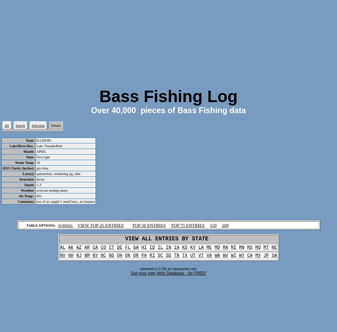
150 (213, 225)
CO (103, 249)
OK (128, 258)
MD (217, 249)
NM (87, 258)
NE (274, 249)
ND (111, 258)
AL (63, 249)
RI (152, 258)
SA (274, 258)
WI (234, 258)
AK (71, 249)
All (7, 125)
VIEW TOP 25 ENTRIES (100, 225)
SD (168, 258)
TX (185, 258)
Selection (38, 125)
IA (177, 249)
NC (103, 258)
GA (136, 249)
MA (225, 249)
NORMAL (65, 225)
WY (242, 258)
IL (160, 249)
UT (193, 258)
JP (266, 258)
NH (71, 258)
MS (250, 249)
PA (144, 258)
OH (120, 258)
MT (266, 249)
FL (128, 249)
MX (258, 258)
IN (168, 249)
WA (217, 258)
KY (193, 249)
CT (111, 249)
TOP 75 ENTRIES (188, 225)
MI (234, 249)
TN (177, 258)
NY (95, 258)
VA (209, 258)
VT (201, 258)
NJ (79, 258)
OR (136, 258)
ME (209, 249)
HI (144, 249)
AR (87, 249)
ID (152, 249)
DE (120, 249)
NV (63, 258)
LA (201, 249)
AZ (79, 249)
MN (242, 249)
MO (258, 249)
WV (225, 258)
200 (225, 225)
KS (185, 249)
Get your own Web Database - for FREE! (168, 276)
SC (160, 258)
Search (20, 125)
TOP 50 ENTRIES (149, 225)
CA (95, 249)
